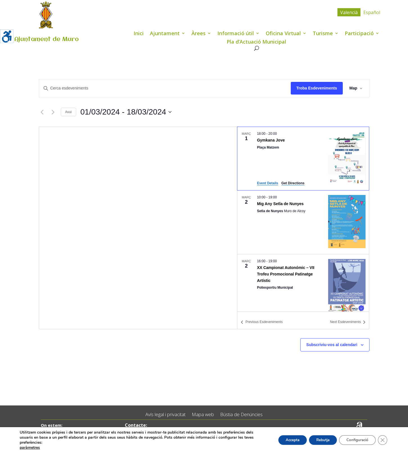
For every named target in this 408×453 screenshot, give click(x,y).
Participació (359, 34)
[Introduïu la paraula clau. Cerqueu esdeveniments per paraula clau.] (165, 88)
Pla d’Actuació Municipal (256, 42)
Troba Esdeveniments (316, 88)
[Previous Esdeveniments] (42, 112)
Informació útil (235, 34)
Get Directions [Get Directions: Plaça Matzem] (293, 183)
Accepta (283, 440)
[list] (303, 219)
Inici (139, 34)
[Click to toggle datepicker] (126, 112)
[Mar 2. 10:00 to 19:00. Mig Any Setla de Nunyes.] (303, 222)
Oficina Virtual (283, 34)
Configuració (354, 440)
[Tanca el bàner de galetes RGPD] (382, 440)
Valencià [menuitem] (349, 12)
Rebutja (317, 440)
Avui (68, 112)
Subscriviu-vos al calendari (331, 344)
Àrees (198, 34)
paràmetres (30, 447)
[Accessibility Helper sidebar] (6, 36)
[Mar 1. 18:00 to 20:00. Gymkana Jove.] (303, 158)
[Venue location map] (138, 228)
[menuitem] (348, 12)
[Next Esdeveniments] (53, 112)
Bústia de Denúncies (241, 415)
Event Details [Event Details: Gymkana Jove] (267, 183)
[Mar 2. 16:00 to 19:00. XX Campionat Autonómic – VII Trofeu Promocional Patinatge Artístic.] (303, 286)
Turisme (323, 34)
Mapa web (203, 415)
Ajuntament (165, 34)
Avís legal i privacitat (165, 415)
